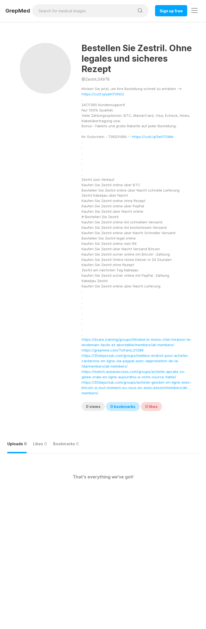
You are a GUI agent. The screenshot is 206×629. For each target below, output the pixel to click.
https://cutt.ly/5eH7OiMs (153, 136)
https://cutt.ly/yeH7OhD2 (103, 94)
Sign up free (171, 11)
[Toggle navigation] (194, 10)
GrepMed (17, 11)
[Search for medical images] (83, 10)
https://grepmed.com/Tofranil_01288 (113, 350)
